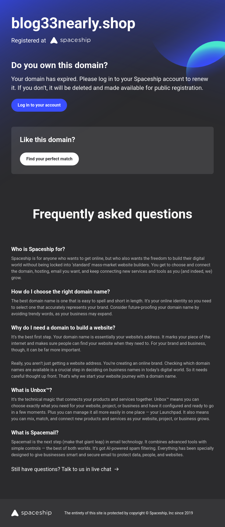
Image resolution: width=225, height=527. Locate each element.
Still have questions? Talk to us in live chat (65, 469)
